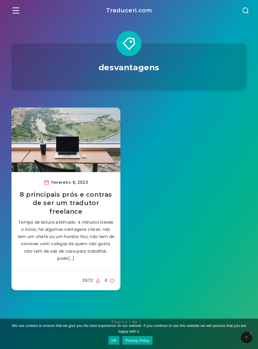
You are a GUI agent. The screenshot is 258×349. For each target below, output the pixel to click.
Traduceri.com (129, 10)
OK (114, 340)
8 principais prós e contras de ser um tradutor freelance (66, 203)
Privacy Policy (137, 340)
